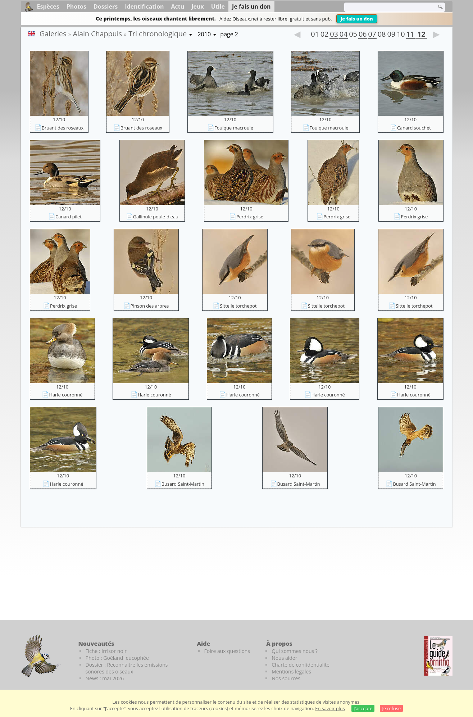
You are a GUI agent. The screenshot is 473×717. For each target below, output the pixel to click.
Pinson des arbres (150, 306)
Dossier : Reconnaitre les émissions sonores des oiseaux (127, 668)
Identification (144, 6)
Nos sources (286, 678)
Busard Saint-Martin (183, 484)
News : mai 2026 (105, 678)
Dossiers (106, 6)
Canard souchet (414, 127)
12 (421, 34)
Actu (178, 6)
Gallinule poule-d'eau (155, 216)
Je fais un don (357, 18)
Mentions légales (291, 671)
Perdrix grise (249, 216)
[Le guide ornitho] (438, 656)
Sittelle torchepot (238, 306)
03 (334, 35)
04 (343, 35)
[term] (385, 7)
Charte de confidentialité (300, 664)
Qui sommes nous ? (295, 651)
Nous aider (284, 657)
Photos (76, 6)
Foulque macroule (233, 127)
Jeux (197, 6)
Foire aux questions (227, 651)
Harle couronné (65, 394)
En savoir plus (330, 708)
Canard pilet (68, 216)
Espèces (48, 6)
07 (372, 35)
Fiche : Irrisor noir (106, 651)
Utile (218, 6)
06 (363, 35)
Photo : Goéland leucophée (117, 657)
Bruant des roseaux (63, 127)
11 (410, 35)
